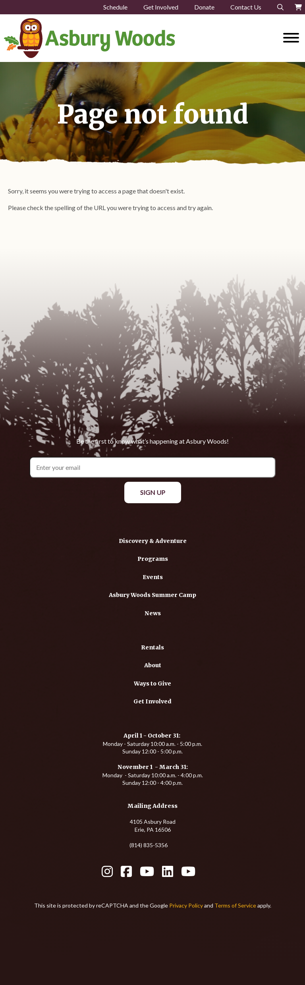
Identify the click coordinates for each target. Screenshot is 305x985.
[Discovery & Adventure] (153, 540)
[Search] (280, 7)
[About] (152, 665)
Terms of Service (235, 905)
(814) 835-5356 (148, 845)
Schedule (115, 7)
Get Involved (160, 7)
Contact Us (245, 7)
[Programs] (152, 558)
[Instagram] (107, 874)
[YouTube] (147, 874)
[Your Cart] (298, 7)
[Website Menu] (291, 38)
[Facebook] (126, 874)
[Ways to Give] (152, 683)
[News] (153, 613)
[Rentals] (152, 647)
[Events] (153, 577)
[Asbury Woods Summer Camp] (152, 594)
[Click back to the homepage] (114, 38)
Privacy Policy (186, 905)
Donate (204, 7)
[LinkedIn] (167, 874)
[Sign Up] (152, 492)
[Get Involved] (152, 701)
